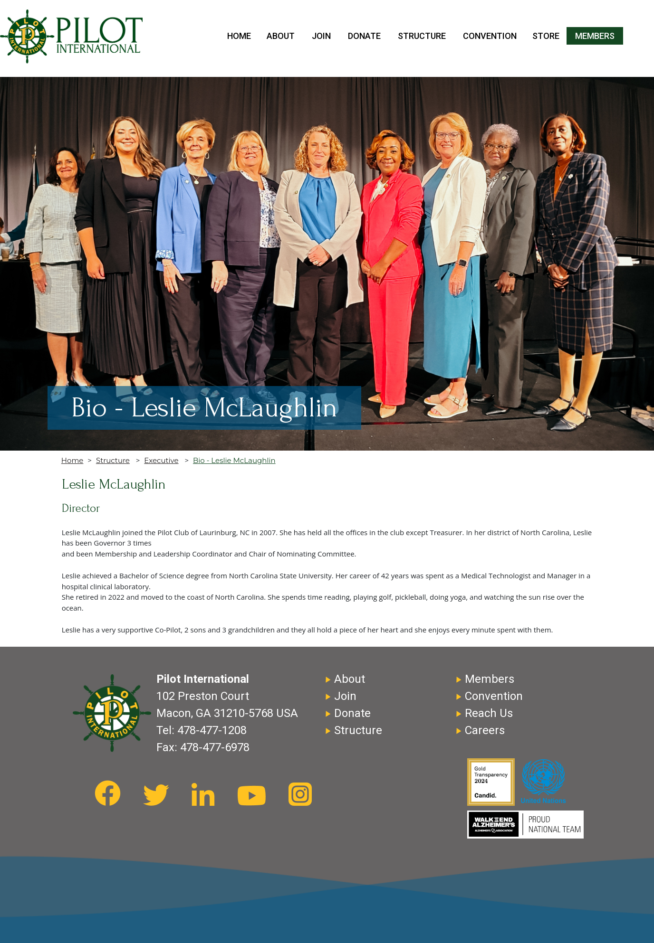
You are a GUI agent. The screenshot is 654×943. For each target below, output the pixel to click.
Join (321, 36)
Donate (364, 36)
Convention (490, 36)
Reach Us (489, 713)
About (281, 36)
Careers (485, 730)
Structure (422, 36)
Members (595, 36)
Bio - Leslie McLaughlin (234, 460)
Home (239, 36)
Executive (161, 460)
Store (545, 36)
